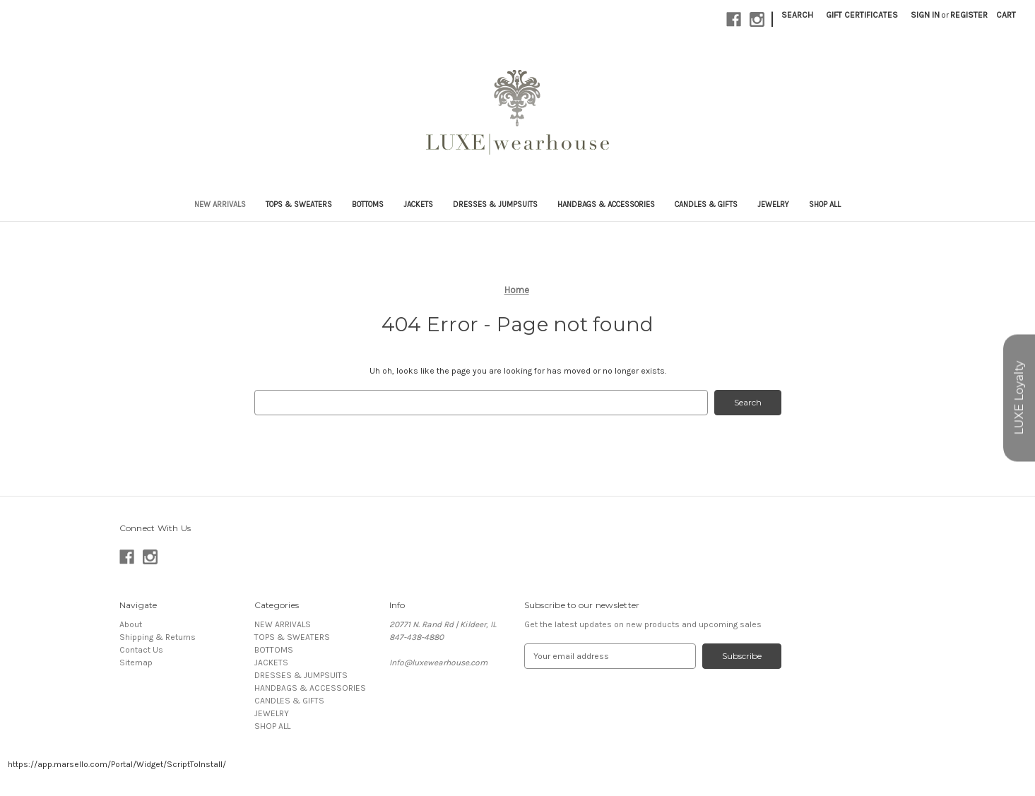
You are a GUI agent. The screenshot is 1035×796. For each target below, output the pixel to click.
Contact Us (141, 650)
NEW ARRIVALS (220, 204)
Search (797, 15)
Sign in (925, 15)
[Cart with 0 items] (1006, 15)
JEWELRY (773, 204)
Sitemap (136, 662)
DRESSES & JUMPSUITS (495, 204)
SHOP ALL (825, 204)
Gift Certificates (862, 15)
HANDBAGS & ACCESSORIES (606, 204)
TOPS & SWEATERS (299, 204)
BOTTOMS (368, 204)
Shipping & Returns (157, 637)
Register (969, 15)
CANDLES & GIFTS (706, 204)
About (130, 624)
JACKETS (418, 204)
